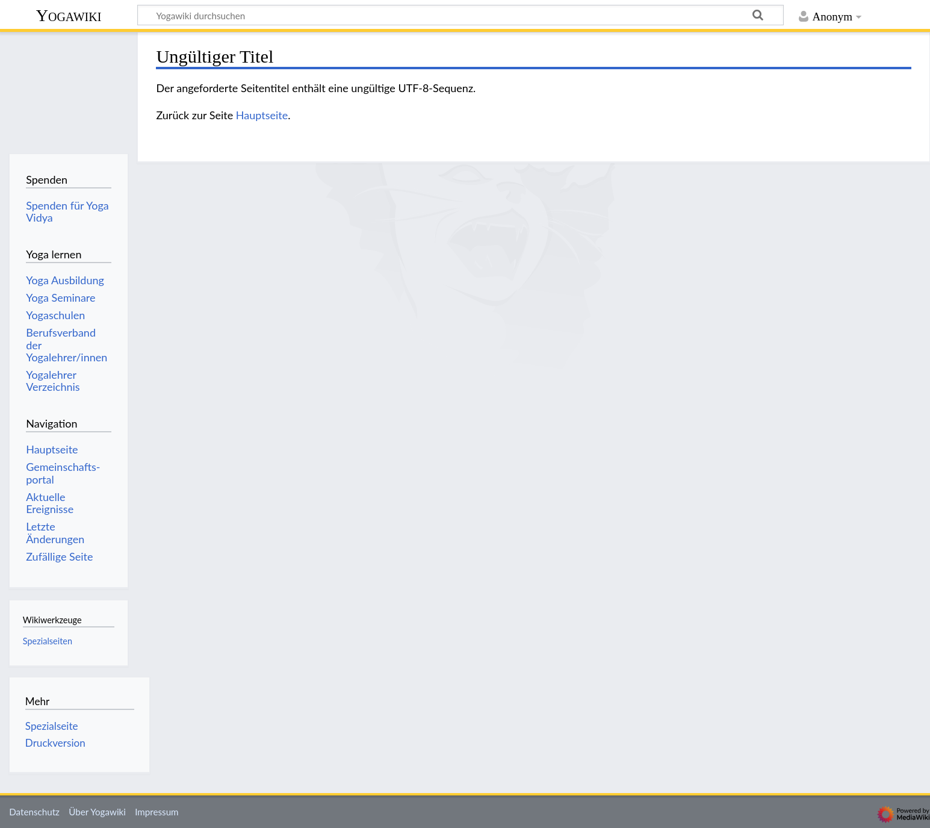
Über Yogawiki (97, 811)
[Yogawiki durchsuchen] (460, 15)
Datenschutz (34, 811)
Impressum (157, 811)
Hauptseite (262, 115)
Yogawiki (69, 15)
